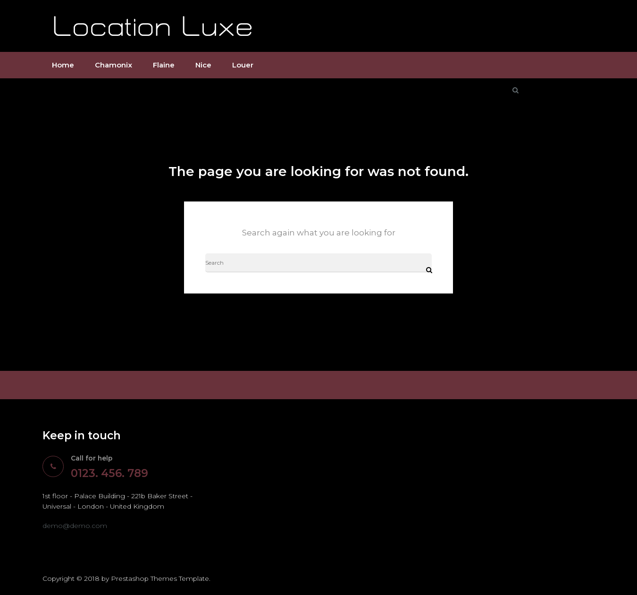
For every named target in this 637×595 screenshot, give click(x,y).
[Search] (318, 263)
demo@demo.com (74, 526)
